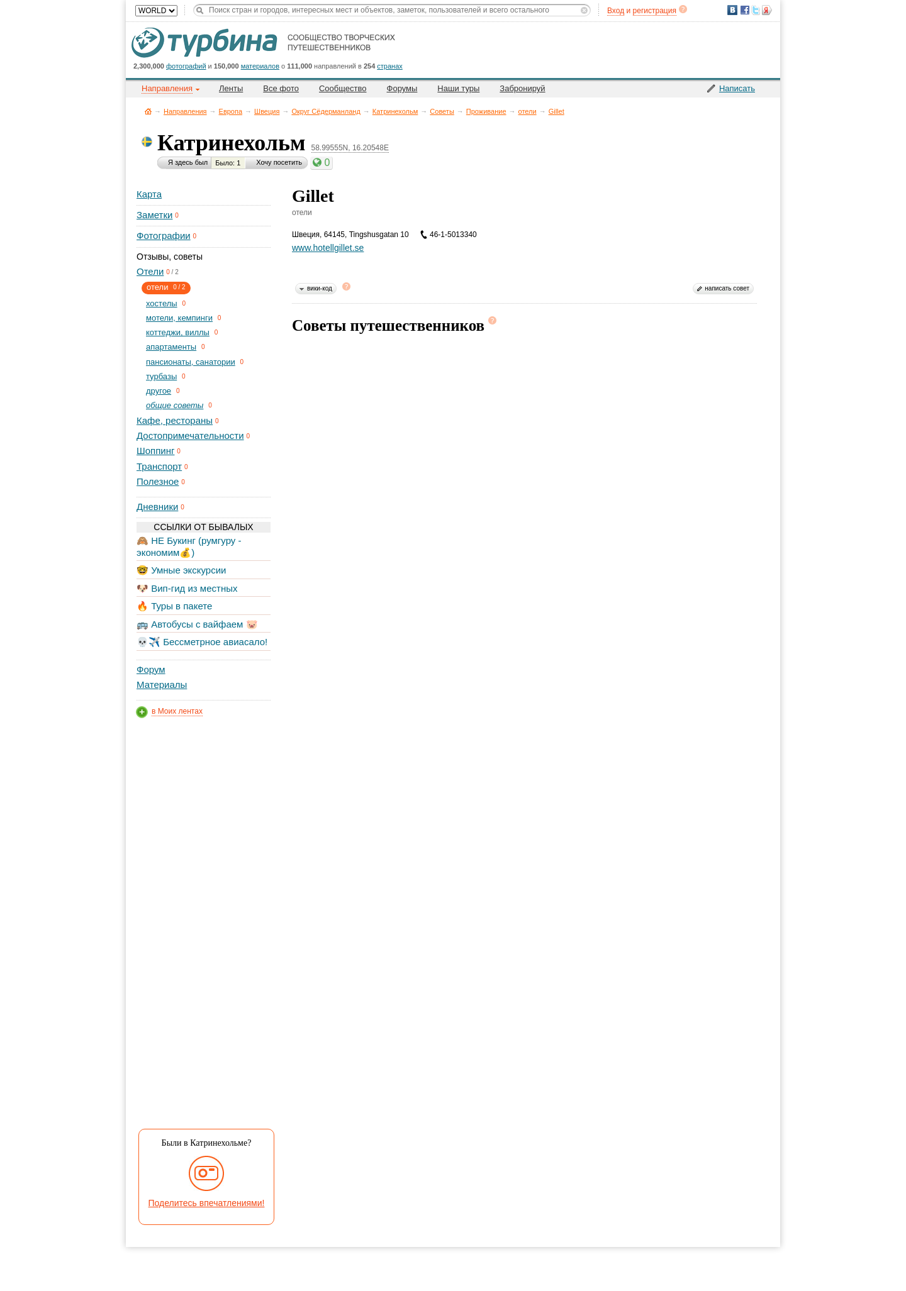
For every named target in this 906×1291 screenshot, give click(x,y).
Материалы (162, 684)
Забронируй (522, 88)
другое (158, 391)
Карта (149, 194)
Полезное (158, 481)
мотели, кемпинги (179, 318)
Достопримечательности (190, 435)
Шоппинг (155, 450)
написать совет (727, 288)
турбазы (161, 376)
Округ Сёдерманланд (325, 111)
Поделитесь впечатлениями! (206, 1203)
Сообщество (343, 88)
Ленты (231, 88)
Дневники (157, 506)
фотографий (186, 66)
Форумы (402, 88)
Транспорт (159, 466)
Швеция (266, 111)
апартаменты (171, 347)
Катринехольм (395, 111)
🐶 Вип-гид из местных (187, 588)
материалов (260, 66)
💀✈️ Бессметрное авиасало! (202, 641)
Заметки (154, 214)
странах (389, 66)
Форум (151, 669)
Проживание (486, 111)
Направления (185, 111)
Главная (148, 111)
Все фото (281, 88)
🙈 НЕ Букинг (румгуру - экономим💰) (189, 546)
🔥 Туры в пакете (174, 606)
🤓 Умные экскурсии (181, 570)
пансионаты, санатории (190, 362)
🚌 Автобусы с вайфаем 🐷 (197, 624)
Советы (442, 111)
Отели (150, 271)
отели (527, 111)
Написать (737, 88)
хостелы (161, 303)
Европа (231, 111)
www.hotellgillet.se (328, 248)
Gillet (556, 111)
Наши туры (458, 88)
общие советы (174, 405)
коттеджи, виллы (178, 332)
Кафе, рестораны (175, 420)
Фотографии (164, 235)
